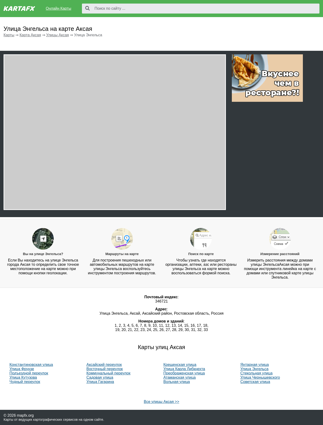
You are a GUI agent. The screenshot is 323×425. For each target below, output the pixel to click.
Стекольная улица (256, 373)
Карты (9, 35)
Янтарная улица (254, 365)
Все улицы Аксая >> (161, 402)
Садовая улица (99, 377)
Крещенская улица (179, 365)
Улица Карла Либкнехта (184, 369)
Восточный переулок (104, 369)
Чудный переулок (24, 382)
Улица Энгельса (254, 369)
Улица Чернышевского (260, 377)
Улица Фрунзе (21, 369)
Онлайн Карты (58, 8)
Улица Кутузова (23, 377)
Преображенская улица (184, 373)
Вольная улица (176, 382)
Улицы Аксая (57, 35)
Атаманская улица (179, 377)
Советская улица (255, 382)
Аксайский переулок (104, 365)
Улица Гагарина (100, 382)
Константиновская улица (31, 365)
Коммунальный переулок (108, 373)
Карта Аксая (30, 35)
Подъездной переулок (28, 373)
